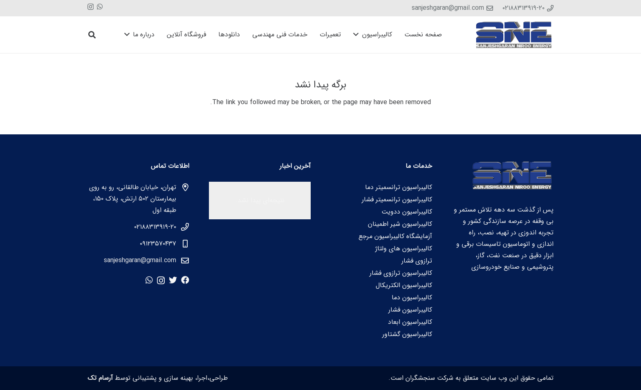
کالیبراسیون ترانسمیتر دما (398, 187)
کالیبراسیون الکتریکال (404, 285)
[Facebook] (185, 280)
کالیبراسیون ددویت (406, 212)
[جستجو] (92, 35)
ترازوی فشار (416, 261)
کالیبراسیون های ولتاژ (403, 248)
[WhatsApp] (100, 6)
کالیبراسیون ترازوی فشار (401, 273)
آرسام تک (100, 378)
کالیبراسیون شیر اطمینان (400, 224)
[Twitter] (173, 280)
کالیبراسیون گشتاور (407, 334)
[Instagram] (90, 7)
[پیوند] (514, 34)
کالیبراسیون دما (412, 297)
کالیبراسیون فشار (410, 310)
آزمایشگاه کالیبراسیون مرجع (395, 236)
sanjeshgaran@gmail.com (140, 260)
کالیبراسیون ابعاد (410, 322)
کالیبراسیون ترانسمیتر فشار (397, 199)
